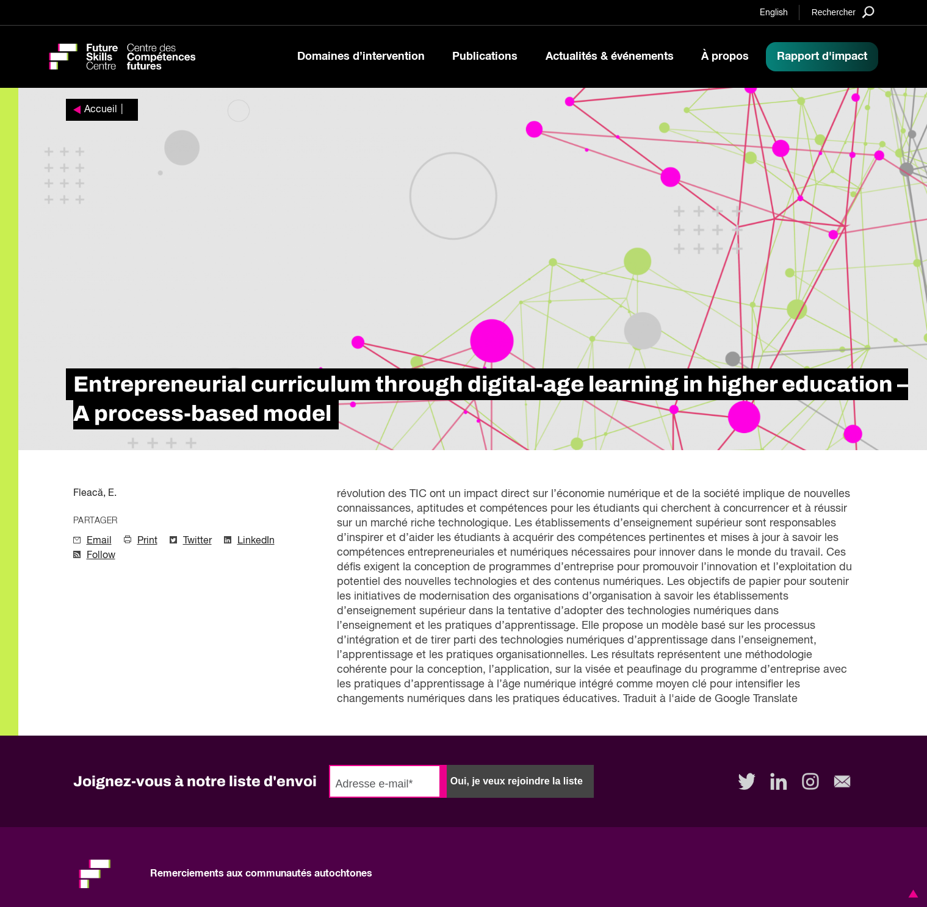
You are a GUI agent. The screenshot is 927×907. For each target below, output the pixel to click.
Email (99, 541)
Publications (485, 56)
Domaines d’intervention (361, 56)
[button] (911, 893)
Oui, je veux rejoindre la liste (516, 781)
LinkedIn (256, 541)
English (774, 13)
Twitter (197, 541)
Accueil (100, 110)
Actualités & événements (610, 56)
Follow (101, 556)
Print (147, 541)
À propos (725, 56)
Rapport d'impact (822, 56)
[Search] (843, 12)
